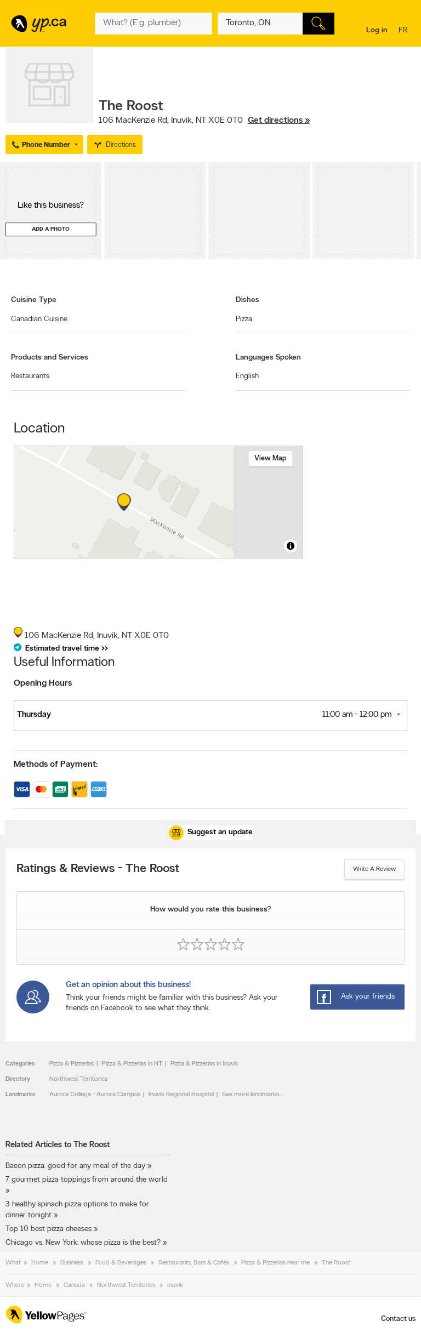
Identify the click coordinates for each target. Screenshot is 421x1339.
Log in (377, 30)
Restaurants (30, 376)
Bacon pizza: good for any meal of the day (75, 1166)
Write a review (374, 869)
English (247, 376)
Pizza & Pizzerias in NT (132, 1064)
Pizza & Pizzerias (71, 1064)
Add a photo (51, 229)
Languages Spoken (268, 358)
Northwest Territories (78, 1079)
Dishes (247, 300)
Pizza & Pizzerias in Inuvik (204, 1064)
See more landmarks (250, 1094)
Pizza (244, 319)
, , (204, 120)
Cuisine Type (33, 300)
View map (270, 458)
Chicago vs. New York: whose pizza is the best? (83, 1243)
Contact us (398, 1319)
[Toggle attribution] (290, 545)
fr (404, 31)
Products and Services (49, 358)
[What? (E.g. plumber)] (153, 24)
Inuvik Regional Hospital (181, 1094)
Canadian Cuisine (39, 319)
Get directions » (279, 120)
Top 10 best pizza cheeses (48, 1229)
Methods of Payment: (56, 764)
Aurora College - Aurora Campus (94, 1094)
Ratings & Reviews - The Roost (97, 869)
